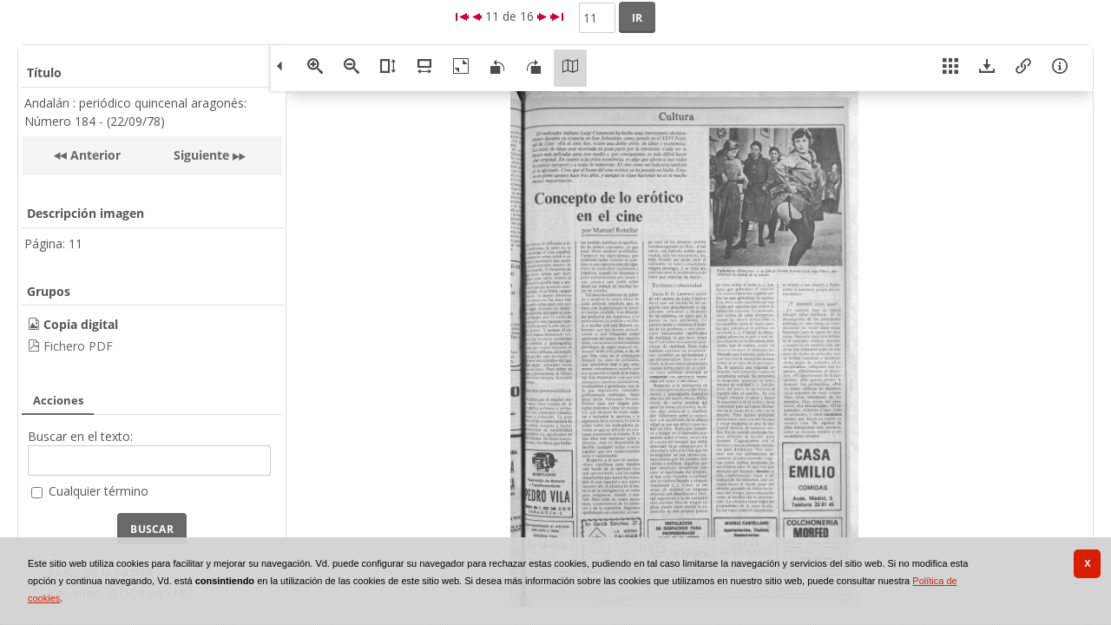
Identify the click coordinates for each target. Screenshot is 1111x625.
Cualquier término (98, 491)
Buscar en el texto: (80, 436)
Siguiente (201, 155)
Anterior (94, 155)
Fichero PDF (78, 346)
